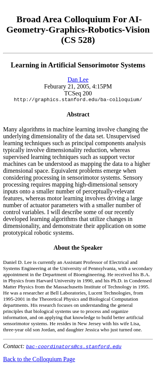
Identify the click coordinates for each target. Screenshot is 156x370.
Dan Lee (78, 79)
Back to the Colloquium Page (39, 360)
